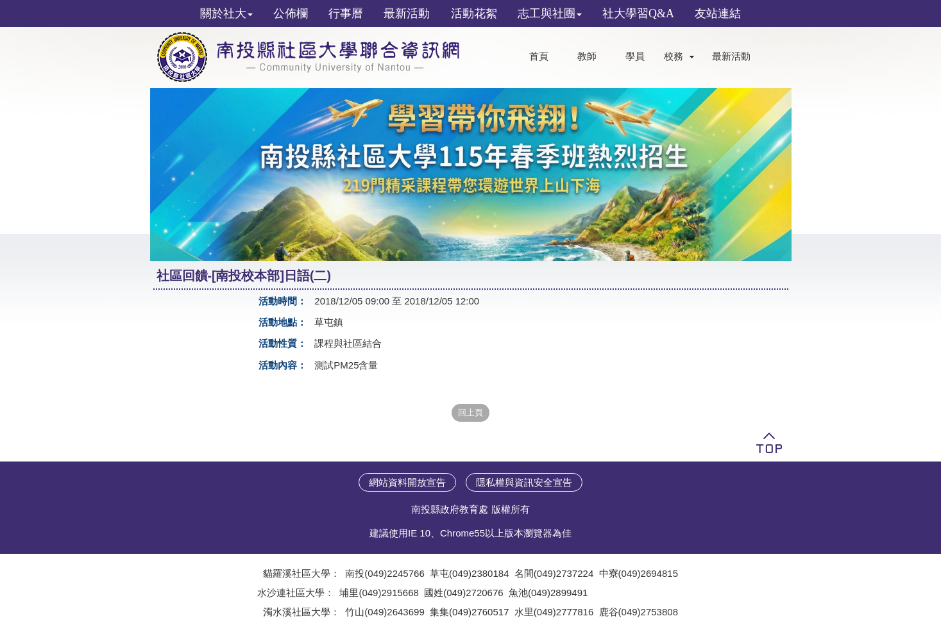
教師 (587, 56)
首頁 (538, 56)
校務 (673, 56)
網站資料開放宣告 (407, 482)
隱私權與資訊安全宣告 (524, 482)
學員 (635, 56)
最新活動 (731, 56)
